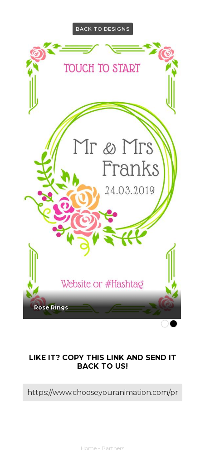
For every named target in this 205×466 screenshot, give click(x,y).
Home (89, 448)
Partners (113, 448)
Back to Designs (103, 29)
